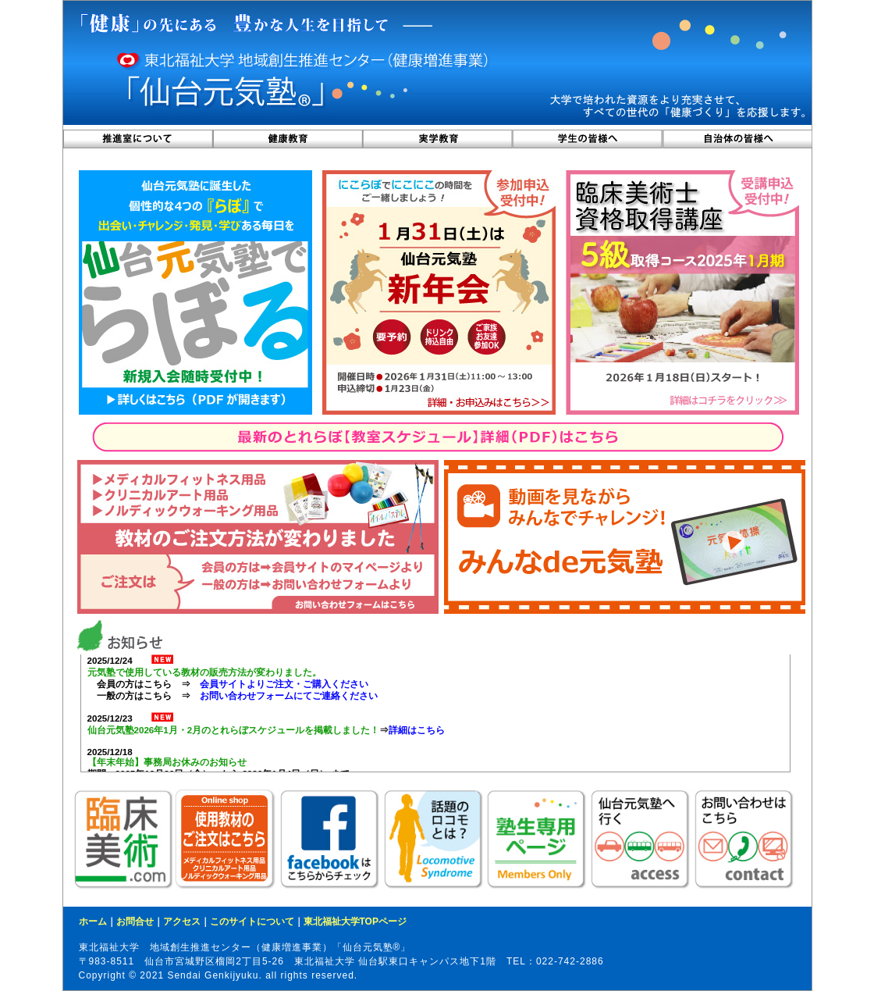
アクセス (182, 921)
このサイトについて (252, 921)
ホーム (93, 921)
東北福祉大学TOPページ (355, 921)
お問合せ (135, 921)
